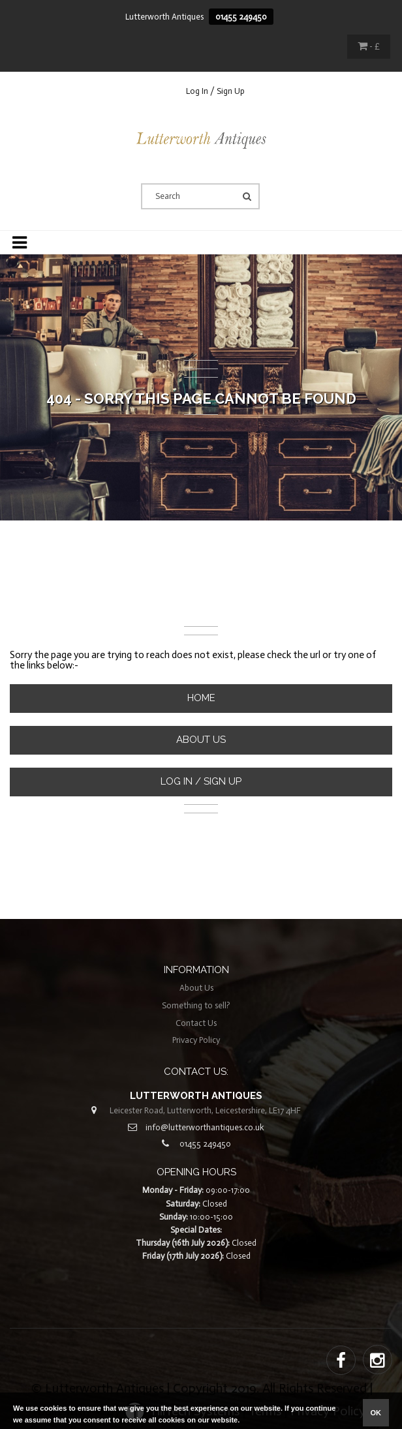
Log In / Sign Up (215, 91)
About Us (201, 739)
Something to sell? (196, 1005)
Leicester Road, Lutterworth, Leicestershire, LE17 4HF (205, 1110)
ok (376, 1413)
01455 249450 (241, 17)
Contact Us (196, 1023)
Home (201, 698)
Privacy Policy (196, 1040)
